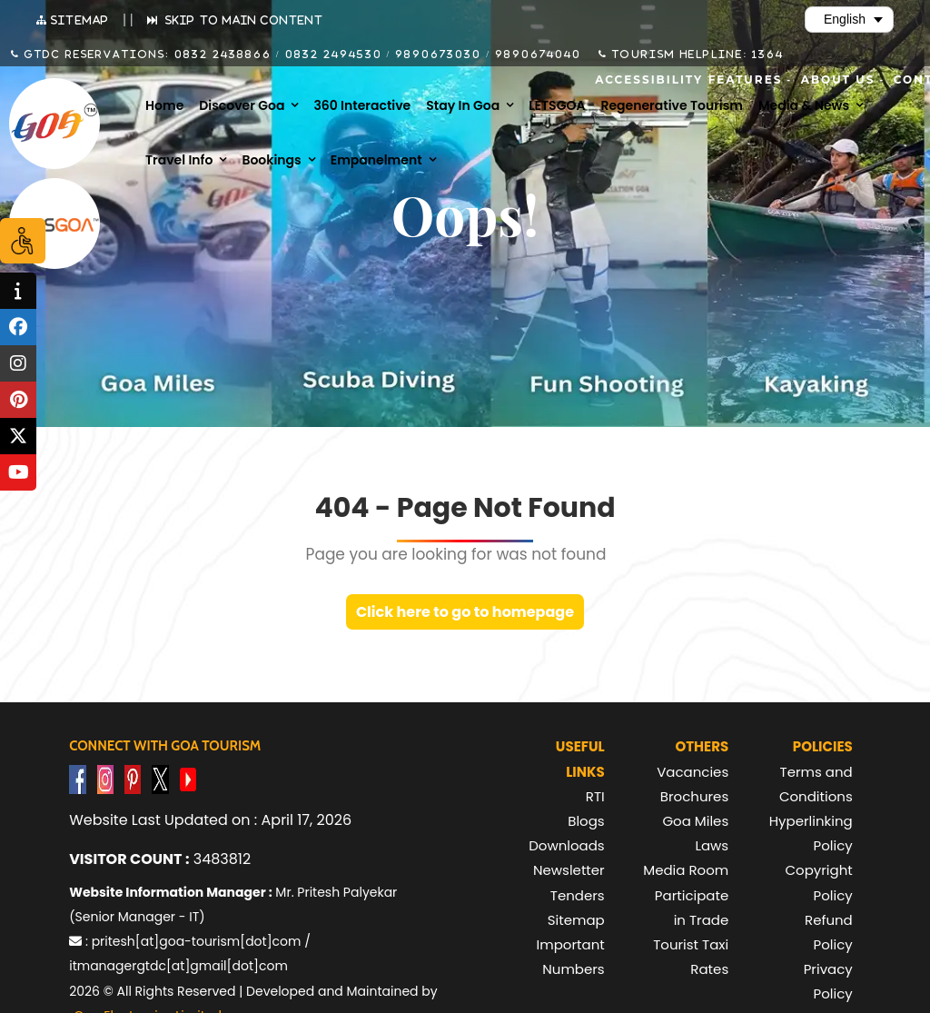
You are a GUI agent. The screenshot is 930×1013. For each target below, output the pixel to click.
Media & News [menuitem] (803, 105)
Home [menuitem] (164, 105)
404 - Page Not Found (464, 508)
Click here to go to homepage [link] (465, 611)
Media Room (685, 869)
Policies (823, 746)
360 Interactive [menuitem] (362, 105)
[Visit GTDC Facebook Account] (77, 779)
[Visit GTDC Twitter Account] (160, 779)
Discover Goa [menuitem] (241, 105)
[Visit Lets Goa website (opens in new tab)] (54, 224)
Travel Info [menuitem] (179, 160)
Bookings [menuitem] (271, 160)
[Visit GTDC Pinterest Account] (132, 779)
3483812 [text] (160, 859)
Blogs (586, 820)
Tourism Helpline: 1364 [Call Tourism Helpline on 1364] (696, 53)
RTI (595, 796)
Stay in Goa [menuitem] (463, 105)
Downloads (567, 845)
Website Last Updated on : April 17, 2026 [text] (210, 819)
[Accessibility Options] (22, 240)
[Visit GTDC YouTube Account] (188, 779)
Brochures (694, 796)
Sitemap (576, 919)
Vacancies (692, 771)
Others (701, 746)
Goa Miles (695, 820)
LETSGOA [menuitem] (557, 105)
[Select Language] (849, 19)
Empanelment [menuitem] (376, 160)
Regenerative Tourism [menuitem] (671, 105)
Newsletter (569, 869)
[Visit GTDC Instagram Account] (105, 779)
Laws (711, 845)
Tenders (577, 895)
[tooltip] (18, 291)
